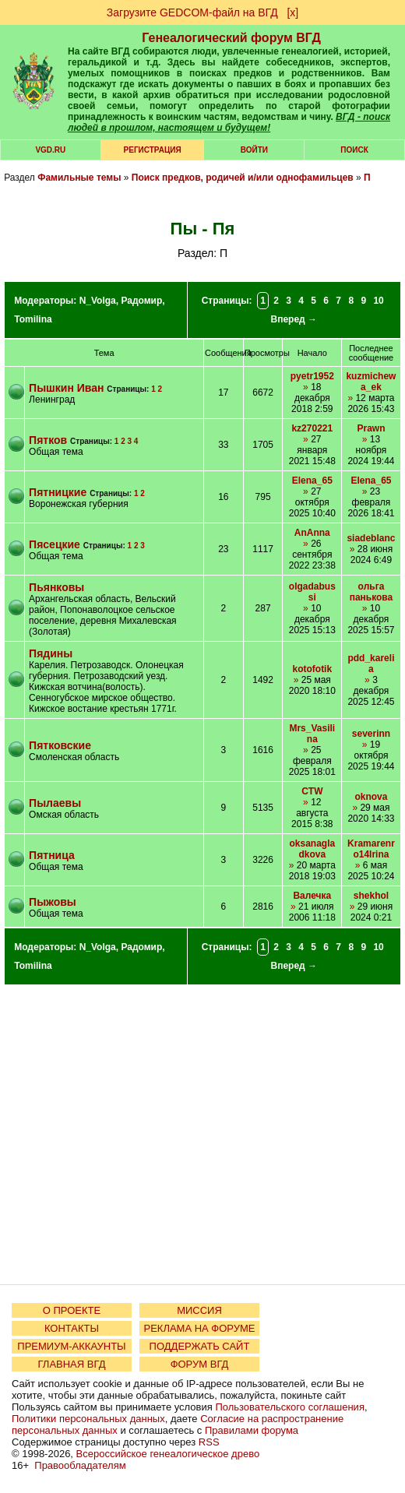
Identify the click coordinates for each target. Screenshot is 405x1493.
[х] (292, 12)
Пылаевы (55, 803)
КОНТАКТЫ (71, 1328)
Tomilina (32, 319)
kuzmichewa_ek (371, 382)
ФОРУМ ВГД (200, 1364)
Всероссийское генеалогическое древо (168, 1454)
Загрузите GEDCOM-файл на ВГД (192, 12)
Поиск (354, 150)
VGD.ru (50, 150)
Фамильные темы (79, 177)
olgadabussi (312, 592)
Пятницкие (57, 492)
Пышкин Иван (66, 388)
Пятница (52, 855)
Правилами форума (251, 1430)
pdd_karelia (370, 663)
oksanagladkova (312, 849)
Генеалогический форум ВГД (231, 37)
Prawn (371, 428)
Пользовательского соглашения (289, 1407)
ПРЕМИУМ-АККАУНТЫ (71, 1346)
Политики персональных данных (88, 1418)
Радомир (141, 300)
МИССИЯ (199, 1310)
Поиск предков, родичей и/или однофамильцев (243, 177)
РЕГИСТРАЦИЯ (152, 150)
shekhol (371, 895)
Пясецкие (54, 544)
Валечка (312, 895)
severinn (371, 733)
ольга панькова (371, 592)
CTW (311, 791)
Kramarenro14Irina (371, 849)
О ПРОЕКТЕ (71, 1310)
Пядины (50, 653)
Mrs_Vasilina (312, 734)
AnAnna (312, 532)
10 (378, 300)
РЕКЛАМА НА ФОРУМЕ (199, 1328)
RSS (209, 1442)
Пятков (49, 440)
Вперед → (293, 319)
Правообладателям (79, 1465)
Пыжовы (52, 902)
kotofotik (312, 669)
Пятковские (60, 745)
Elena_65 (312, 480)
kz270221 (312, 428)
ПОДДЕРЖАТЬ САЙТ (200, 1346)
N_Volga (97, 300)
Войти (254, 150)
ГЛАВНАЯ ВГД (72, 1364)
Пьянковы (56, 587)
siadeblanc (371, 538)
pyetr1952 (312, 376)
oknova (370, 796)
